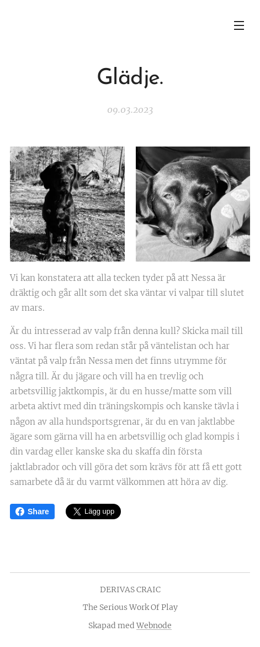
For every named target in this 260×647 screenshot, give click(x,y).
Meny (239, 25)
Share (32, 511)
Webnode (154, 625)
